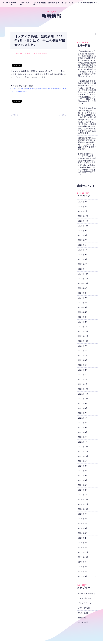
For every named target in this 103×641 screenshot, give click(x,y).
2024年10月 (83, 283)
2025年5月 (83, 249)
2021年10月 (83, 456)
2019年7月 (83, 571)
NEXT (62, 115)
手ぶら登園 (42, 53)
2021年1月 (83, 494)
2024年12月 (83, 273)
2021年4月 (83, 480)
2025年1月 (83, 269)
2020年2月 (83, 547)
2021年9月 (83, 461)
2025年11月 (83, 221)
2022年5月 (83, 422)
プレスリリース (85, 603)
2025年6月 (83, 245)
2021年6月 (83, 475)
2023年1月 (83, 384)
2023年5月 (83, 365)
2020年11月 (83, 504)
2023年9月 (83, 346)
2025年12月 (83, 216)
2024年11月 (83, 278)
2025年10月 (83, 225)
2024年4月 (83, 312)
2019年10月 (83, 557)
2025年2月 (83, 264)
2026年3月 (83, 201)
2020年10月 (83, 509)
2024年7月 (83, 297)
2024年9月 (83, 288)
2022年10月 (83, 398)
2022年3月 (83, 432)
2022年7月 (83, 413)
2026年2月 (83, 206)
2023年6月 (83, 360)
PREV (15, 115)
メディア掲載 (32, 53)
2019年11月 (83, 552)
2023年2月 (83, 379)
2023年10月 (83, 341)
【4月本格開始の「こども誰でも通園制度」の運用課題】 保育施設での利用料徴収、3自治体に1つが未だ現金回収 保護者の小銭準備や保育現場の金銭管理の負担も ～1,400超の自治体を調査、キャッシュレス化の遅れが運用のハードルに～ (87, 63)
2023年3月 (83, 374)
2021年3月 (83, 485)
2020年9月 (83, 514)
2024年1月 (83, 326)
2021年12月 (83, 446)
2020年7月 (83, 523)
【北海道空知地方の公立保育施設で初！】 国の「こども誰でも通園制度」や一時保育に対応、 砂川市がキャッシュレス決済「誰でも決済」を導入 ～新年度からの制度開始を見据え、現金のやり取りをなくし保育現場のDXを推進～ (87, 120)
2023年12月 (83, 331)
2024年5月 (83, 307)
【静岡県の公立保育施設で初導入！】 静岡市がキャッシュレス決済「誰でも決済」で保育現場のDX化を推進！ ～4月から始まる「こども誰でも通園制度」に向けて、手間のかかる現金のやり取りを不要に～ (87, 92)
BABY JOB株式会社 (86, 593)
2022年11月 (83, 394)
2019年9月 (83, 562)
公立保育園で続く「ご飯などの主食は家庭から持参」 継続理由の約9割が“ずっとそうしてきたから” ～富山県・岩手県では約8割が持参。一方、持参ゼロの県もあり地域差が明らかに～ (87, 164)
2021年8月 (83, 466)
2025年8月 (83, 235)
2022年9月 (83, 403)
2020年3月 (83, 542)
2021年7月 (83, 470)
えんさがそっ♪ (84, 598)
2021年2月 (83, 490)
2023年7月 (83, 355)
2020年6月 (83, 528)
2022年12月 (83, 389)
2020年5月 (83, 533)
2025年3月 (83, 259)
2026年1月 (83, 211)
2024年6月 (83, 302)
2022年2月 (83, 437)
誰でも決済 (83, 622)
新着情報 (82, 617)
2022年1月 (83, 442)
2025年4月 (83, 254)
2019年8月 (83, 566)
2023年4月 (83, 370)
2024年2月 (83, 321)
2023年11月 (83, 336)
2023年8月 (83, 350)
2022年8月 (83, 408)
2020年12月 (83, 499)
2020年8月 (83, 518)
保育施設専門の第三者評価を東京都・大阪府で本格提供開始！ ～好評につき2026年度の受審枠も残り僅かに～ (87, 143)
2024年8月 (83, 293)
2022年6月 (83, 418)
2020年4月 (83, 538)
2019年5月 (83, 576)
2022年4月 (83, 427)
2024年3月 (83, 317)
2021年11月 (83, 451)
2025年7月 (83, 240)
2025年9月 (83, 230)
